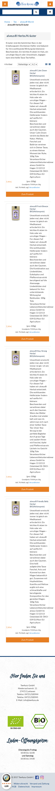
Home (7, 21)
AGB (14, 786)
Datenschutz (24, 786)
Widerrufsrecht (21, 783)
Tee (15, 21)
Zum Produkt (27, 194)
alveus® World (27, 21)
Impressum (37, 786)
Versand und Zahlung (39, 783)
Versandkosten (34, 187)
